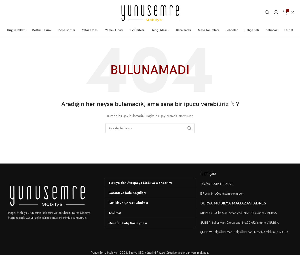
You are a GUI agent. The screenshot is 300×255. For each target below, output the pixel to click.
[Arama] (267, 12)
